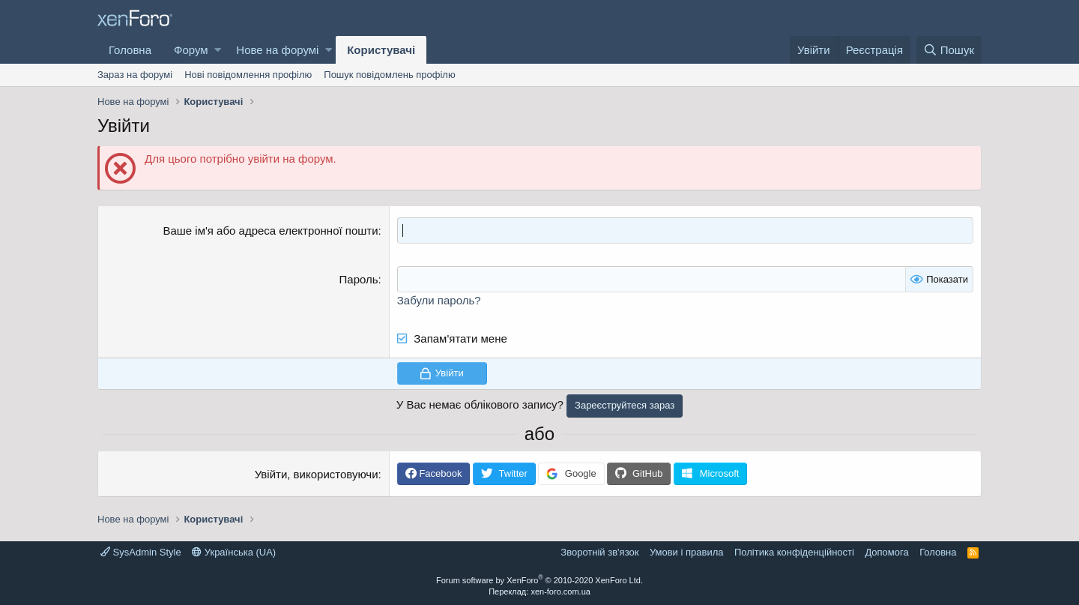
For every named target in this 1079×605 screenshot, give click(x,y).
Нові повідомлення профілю (248, 74)
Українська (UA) (234, 552)
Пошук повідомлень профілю (389, 74)
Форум (191, 49)
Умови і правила (687, 552)
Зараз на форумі (134, 74)
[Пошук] (949, 50)
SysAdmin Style (140, 552)
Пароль (358, 279)
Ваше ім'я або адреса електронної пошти (270, 230)
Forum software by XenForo (539, 580)
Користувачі (381, 49)
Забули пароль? (439, 300)
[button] (218, 50)
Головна (130, 49)
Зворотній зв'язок (599, 552)
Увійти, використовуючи (316, 474)
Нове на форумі (277, 49)
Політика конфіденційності (794, 552)
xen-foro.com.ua (560, 591)
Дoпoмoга (886, 552)
